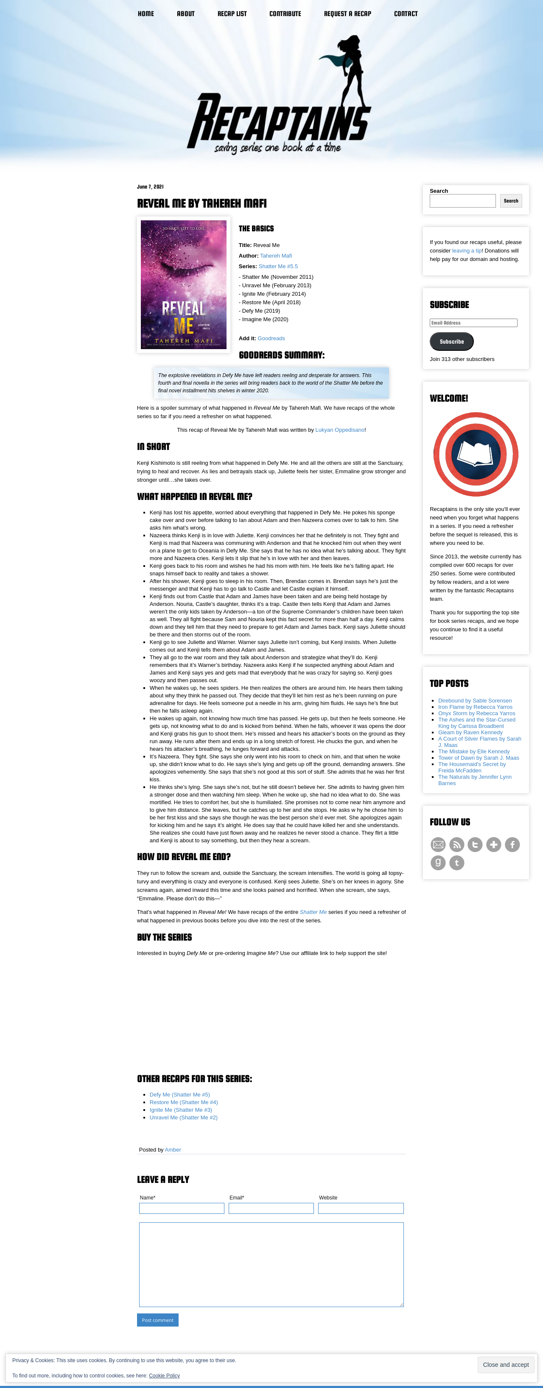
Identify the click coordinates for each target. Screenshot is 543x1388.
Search (439, 191)
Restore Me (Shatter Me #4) (184, 1102)
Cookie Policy (164, 1376)
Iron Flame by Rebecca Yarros (475, 707)
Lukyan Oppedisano (340, 430)
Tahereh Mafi (276, 256)
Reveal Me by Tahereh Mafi (201, 203)
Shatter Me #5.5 (278, 266)
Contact (406, 14)
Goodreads (271, 338)
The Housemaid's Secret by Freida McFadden (472, 767)
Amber (173, 1149)
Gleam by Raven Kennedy (470, 732)
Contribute (285, 14)
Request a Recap (347, 14)
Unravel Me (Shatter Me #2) (184, 1117)
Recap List (232, 14)
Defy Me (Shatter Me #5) (180, 1094)
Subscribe (452, 341)
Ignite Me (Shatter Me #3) (181, 1110)
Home (146, 14)
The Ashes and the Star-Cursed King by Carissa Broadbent (476, 722)
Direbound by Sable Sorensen (475, 700)
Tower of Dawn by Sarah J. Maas (478, 758)
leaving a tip (466, 250)
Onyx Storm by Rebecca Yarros (476, 713)
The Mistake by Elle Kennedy (473, 751)
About (186, 14)
